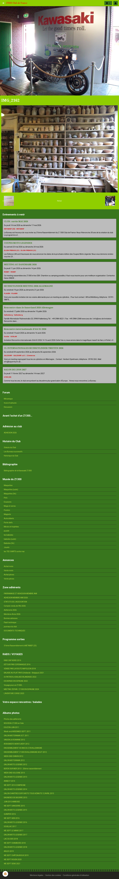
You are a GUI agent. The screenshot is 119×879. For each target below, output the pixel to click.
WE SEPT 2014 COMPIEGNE (15, 785)
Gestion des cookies (53, 875)
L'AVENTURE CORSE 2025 (14, 693)
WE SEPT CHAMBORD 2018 (15, 843)
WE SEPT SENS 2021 (12, 864)
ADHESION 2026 (10, 433)
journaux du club (10, 627)
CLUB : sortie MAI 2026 (16, 221)
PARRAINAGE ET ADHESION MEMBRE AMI (20, 594)
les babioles (8, 535)
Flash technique (10, 622)
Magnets (7, 514)
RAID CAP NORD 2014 (12, 660)
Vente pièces (9, 579)
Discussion (8, 407)
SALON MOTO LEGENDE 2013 (15, 777)
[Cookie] (5, 874)
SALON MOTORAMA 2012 (14, 760)
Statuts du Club (10, 447)
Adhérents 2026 (10, 610)
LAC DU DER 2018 (11, 839)
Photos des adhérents (12, 719)
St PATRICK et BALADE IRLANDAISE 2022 (20, 677)
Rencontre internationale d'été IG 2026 (25, 329)
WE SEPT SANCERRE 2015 (14, 806)
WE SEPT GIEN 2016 (12, 818)
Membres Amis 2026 (12, 614)
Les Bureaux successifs (13, 452)
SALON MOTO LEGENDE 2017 (15, 835)
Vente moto (8, 570)
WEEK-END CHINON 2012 (13, 756)
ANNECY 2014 (9, 781)
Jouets (6, 547)
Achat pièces (9, 575)
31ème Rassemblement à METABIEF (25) (20, 646)
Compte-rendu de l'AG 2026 (15, 606)
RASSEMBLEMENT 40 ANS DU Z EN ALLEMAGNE (23, 748)
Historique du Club (11, 456)
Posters (7, 510)
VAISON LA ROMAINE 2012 (14, 740)
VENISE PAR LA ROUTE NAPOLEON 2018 (20, 669)
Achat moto (8, 566)
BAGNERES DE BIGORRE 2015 (15, 798)
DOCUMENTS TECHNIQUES (14, 631)
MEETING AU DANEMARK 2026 (20, 264)
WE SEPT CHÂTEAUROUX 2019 (16, 855)
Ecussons (7, 502)
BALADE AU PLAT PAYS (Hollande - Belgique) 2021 (24, 673)
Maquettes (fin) (10, 494)
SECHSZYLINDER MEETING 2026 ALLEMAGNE (28, 286)
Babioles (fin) (9, 543)
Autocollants (9, 518)
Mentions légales (36, 875)
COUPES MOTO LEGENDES (18, 243)
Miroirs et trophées (11, 527)
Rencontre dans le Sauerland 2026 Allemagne (28, 307)
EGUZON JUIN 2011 (11, 727)
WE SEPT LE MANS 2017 (13, 831)
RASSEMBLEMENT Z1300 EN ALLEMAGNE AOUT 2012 (25, 752)
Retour (59, 201)
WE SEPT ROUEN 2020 (13, 859)
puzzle (6, 531)
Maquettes (8, 485)
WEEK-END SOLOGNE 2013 (14, 773)
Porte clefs (8, 523)
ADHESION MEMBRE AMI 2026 (16, 598)
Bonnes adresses (11, 618)
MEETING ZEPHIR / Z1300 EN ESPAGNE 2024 (21, 689)
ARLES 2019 (9, 851)
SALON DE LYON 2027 (15, 369)
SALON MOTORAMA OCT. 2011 (16, 736)
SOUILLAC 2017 (10, 826)
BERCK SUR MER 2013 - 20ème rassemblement (22, 769)
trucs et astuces (10, 403)
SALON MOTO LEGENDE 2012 (15, 764)
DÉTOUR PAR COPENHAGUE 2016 (17, 664)
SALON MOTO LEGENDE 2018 (15, 847)
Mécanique (8, 399)
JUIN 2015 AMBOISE (12, 802)
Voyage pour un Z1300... (13, 685)
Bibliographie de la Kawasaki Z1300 (18, 471)
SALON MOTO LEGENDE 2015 (15, 810)
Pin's (5, 498)
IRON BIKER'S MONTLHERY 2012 (16, 744)
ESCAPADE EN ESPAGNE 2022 (16, 681)
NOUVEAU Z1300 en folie (14, 723)
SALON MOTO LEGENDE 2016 (15, 822)
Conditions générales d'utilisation (76, 875)
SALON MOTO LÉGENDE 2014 (15, 789)
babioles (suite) (10, 539)
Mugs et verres (10, 506)
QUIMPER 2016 (10, 814)
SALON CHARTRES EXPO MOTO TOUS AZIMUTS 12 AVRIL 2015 (29, 793)
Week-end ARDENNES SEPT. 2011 (17, 731)
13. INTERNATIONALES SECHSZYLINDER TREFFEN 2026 (33, 348)
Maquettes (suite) (11, 490)
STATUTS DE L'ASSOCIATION (15, 602)
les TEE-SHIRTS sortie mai (14, 551)
